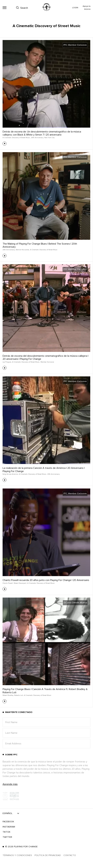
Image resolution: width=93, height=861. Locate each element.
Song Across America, (10, 474)
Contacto (69, 855)
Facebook (8, 822)
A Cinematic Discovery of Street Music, (16, 137)
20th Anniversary (53, 474)
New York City (49, 137)
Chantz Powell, (8, 583)
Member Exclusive (47, 362)
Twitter (7, 837)
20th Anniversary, (37, 137)
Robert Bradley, (8, 695)
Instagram (9, 827)
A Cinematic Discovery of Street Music (43, 250)
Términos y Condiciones (17, 855)
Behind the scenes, (22, 250)
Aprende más (10, 784)
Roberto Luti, (18, 695)
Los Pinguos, (7, 362)
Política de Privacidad (48, 855)
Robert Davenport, (20, 583)
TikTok (6, 832)
